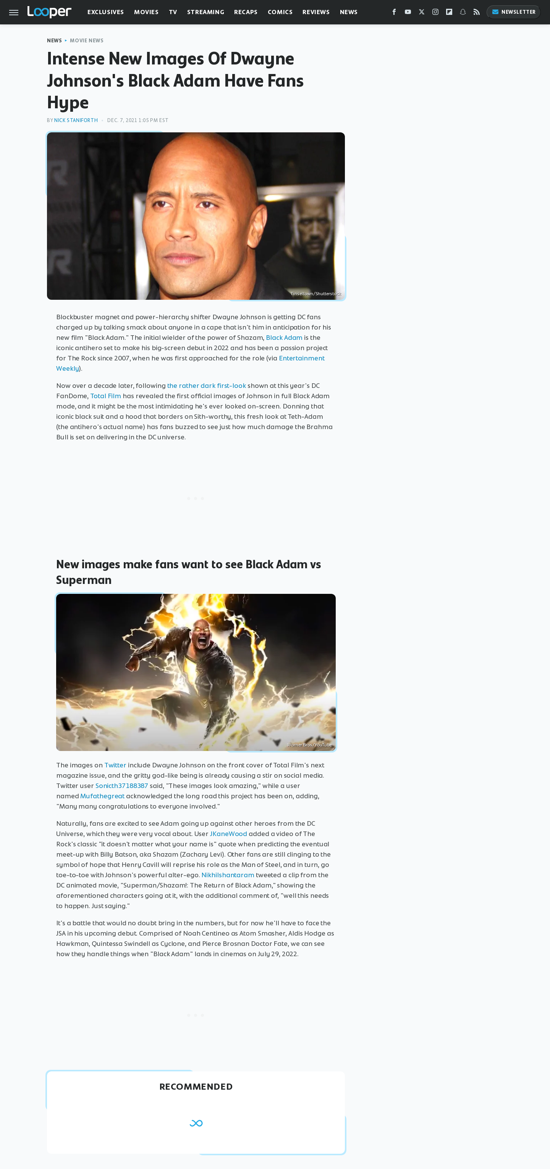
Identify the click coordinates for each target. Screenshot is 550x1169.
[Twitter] (421, 13)
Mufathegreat (102, 796)
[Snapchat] (463, 13)
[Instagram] (435, 13)
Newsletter (514, 12)
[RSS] (476, 13)
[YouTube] (408, 13)
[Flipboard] (449, 13)
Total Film (105, 395)
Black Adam (284, 337)
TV (173, 12)
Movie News (87, 40)
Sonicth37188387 (122, 785)
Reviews (316, 12)
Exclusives (105, 12)
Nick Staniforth (76, 120)
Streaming (205, 12)
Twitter (115, 765)
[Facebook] (394, 13)
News (349, 12)
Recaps (246, 12)
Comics (280, 12)
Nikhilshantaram (227, 875)
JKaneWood (228, 833)
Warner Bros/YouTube (309, 745)
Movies (146, 12)
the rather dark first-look (206, 385)
